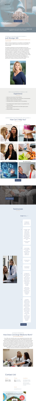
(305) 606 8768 (18, 380)
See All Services (18, 180)
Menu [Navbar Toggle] (30, 3)
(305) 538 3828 (18, 381)
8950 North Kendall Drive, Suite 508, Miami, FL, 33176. (26, 384)
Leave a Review (23, 324)
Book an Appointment (18, 21)
